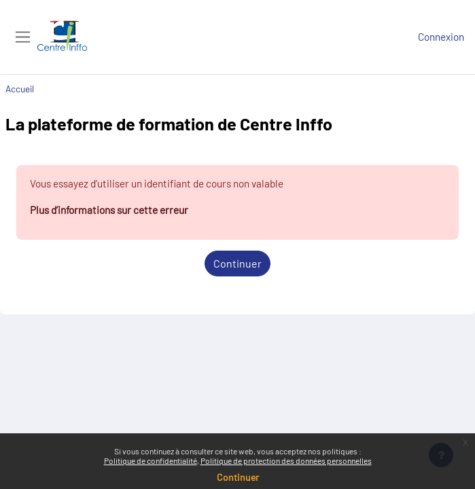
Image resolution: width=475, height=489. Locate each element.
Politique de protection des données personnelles (286, 460)
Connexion (441, 37)
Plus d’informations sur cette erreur (109, 210)
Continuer (237, 263)
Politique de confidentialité (150, 460)
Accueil (19, 88)
